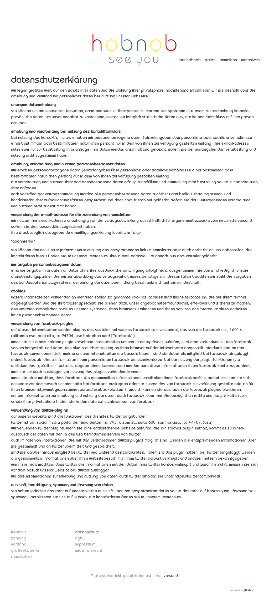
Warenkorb (250, 59)
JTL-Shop (249, 589)
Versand (18, 543)
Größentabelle (24, 549)
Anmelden (228, 59)
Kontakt (17, 531)
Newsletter (20, 555)
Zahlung (18, 537)
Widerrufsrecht (87, 549)
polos (210, 59)
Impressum (84, 543)
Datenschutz (85, 531)
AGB (78, 537)
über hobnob (189, 59)
